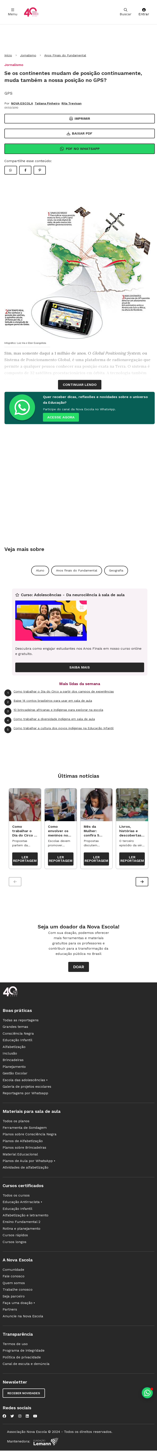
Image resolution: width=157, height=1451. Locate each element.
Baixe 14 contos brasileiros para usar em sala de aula (48, 702)
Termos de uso (15, 1345)
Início (8, 55)
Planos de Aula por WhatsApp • (29, 1162)
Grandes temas (15, 1028)
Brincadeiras (13, 1061)
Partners (10, 1310)
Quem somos (14, 1284)
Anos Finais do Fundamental (65, 55)
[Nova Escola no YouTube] (35, 1417)
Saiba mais (79, 667)
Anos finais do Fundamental (76, 570)
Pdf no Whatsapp (80, 149)
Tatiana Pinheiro (47, 103)
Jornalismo (28, 55)
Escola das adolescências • (25, 1081)
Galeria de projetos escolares (27, 1088)
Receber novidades (23, 1394)
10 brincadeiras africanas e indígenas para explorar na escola (53, 711)
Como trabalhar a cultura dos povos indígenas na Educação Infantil (59, 729)
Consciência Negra (18, 1034)
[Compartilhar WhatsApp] (10, 170)
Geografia (116, 570)
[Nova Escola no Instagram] (19, 1417)
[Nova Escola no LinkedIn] (27, 1417)
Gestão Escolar (15, 1074)
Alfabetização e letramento (25, 1216)
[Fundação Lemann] (46, 1442)
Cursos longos (14, 1243)
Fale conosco (13, 1277)
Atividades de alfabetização (25, 1168)
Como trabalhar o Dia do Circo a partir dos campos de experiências (59, 692)
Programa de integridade (23, 1351)
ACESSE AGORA (61, 417)
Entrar (143, 12)
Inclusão (10, 1054)
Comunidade (13, 1271)
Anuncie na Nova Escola (23, 1317)
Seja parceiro (14, 1297)
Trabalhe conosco (17, 1290)
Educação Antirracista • (22, 1203)
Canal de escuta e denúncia (26, 1365)
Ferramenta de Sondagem (25, 1129)
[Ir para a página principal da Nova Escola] (31, 12)
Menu (12, 12)
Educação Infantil (17, 1041)
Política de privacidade (22, 1358)
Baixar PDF (79, 133)
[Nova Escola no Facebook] (4, 1417)
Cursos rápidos (15, 1236)
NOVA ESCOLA (22, 103)
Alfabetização (14, 1048)
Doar (78, 968)
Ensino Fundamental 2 (21, 1223)
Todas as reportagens (21, 1021)
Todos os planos (16, 1122)
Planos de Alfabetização (23, 1142)
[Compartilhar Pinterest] (40, 170)
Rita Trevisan (71, 103)
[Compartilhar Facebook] (25, 170)
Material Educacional (20, 1155)
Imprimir (79, 118)
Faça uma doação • (19, 1304)
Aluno (40, 570)
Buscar (125, 12)
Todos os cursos (16, 1196)
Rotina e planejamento (21, 1230)
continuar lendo (80, 385)
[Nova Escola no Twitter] (12, 1417)
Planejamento (14, 1068)
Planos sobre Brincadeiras (24, 1148)
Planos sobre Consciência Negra (29, 1135)
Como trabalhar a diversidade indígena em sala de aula (49, 720)
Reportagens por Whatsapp (25, 1094)
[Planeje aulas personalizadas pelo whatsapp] (147, 1393)
